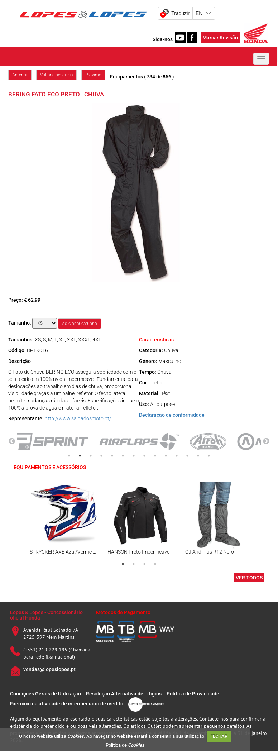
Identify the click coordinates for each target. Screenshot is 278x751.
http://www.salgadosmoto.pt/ (78, 418)
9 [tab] (155, 455)
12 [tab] (187, 455)
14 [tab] (208, 455)
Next (266, 441)
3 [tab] (90, 455)
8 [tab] (144, 455)
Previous (11, 441)
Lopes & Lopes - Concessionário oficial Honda (46, 615)
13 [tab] (198, 455)
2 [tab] (79, 455)
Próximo (93, 74)
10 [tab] (165, 455)
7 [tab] (133, 455)
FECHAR (218, 736)
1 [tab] (69, 455)
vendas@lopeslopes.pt (49, 669)
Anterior (20, 74)
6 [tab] (122, 455)
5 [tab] (112, 455)
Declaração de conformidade (172, 415)
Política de (125, 745)
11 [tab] (176, 455)
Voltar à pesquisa (56, 74)
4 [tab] (101, 455)
